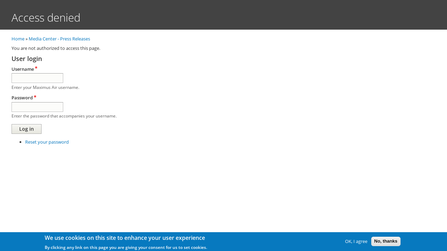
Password (22, 97)
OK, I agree (356, 242)
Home (18, 39)
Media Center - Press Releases (59, 39)
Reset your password (47, 142)
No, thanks (385, 241)
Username (23, 69)
